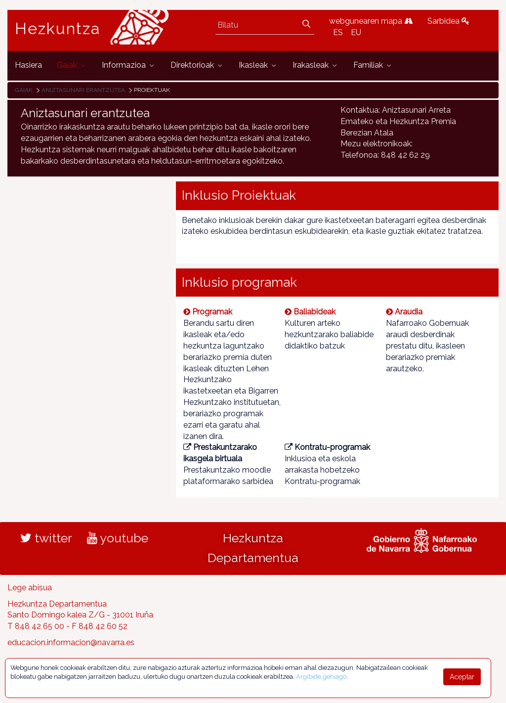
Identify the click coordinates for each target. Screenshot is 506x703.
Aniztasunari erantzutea (83, 90)
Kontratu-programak (327, 447)
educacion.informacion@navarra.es (70, 642)
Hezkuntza (58, 29)
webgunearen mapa (371, 21)
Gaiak (24, 90)
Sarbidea (448, 21)
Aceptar (462, 677)
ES (338, 32)
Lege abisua (29, 587)
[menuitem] (28, 65)
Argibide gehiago (321, 676)
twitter (46, 537)
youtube (117, 537)
